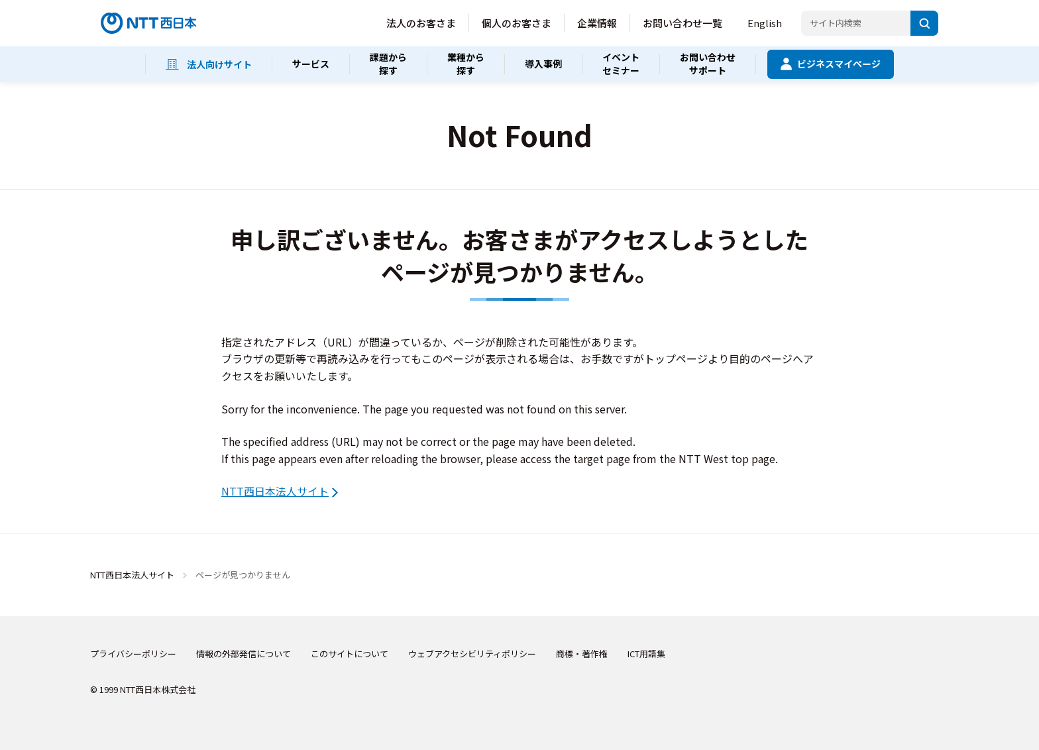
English (764, 23)
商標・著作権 (582, 653)
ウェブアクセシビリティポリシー (472, 653)
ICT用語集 (646, 653)
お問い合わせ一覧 (682, 23)
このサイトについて (349, 653)
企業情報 (597, 23)
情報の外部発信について (243, 653)
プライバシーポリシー (133, 653)
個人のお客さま (516, 23)
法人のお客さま (421, 23)
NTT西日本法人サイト (275, 491)
